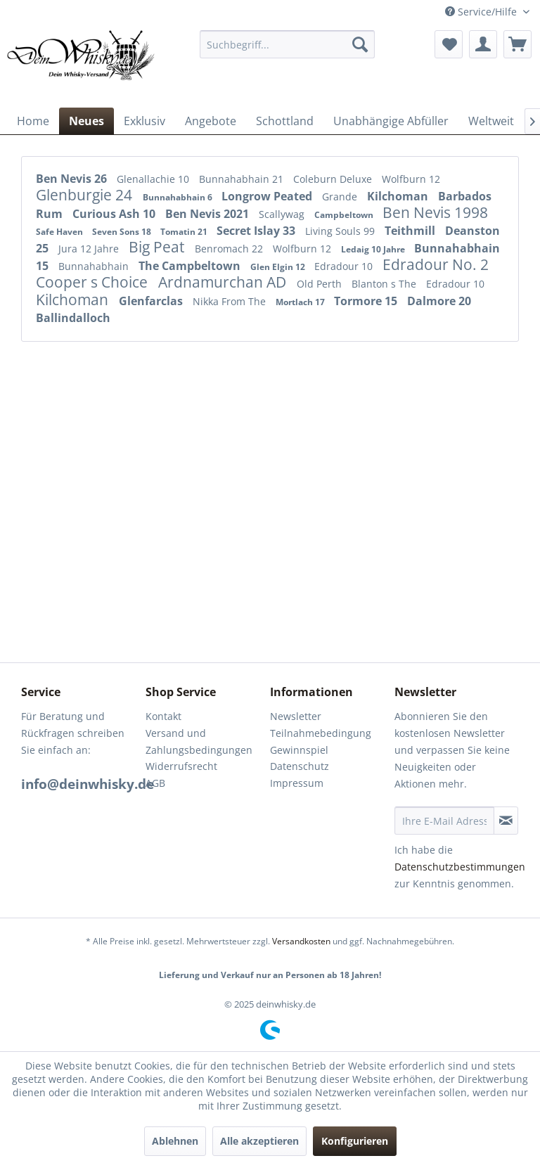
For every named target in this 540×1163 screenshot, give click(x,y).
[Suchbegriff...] (287, 44)
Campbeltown (344, 215)
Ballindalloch (73, 318)
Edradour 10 (344, 266)
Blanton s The (385, 283)
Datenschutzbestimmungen (459, 866)
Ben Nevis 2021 (208, 213)
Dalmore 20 (439, 301)
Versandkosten (301, 941)
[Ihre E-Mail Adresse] (444, 821)
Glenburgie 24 (86, 195)
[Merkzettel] (449, 44)
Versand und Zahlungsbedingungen (199, 741)
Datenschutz (299, 766)
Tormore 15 (367, 301)
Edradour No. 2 (435, 264)
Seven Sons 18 (122, 232)
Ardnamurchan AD (224, 282)
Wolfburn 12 (411, 179)
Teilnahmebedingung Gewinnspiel (320, 741)
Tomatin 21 (185, 232)
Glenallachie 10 (154, 179)
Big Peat (158, 247)
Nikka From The (231, 301)
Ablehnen (175, 1141)
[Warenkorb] (517, 44)
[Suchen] (360, 44)
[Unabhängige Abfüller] (390, 121)
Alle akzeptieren (259, 1141)
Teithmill (411, 230)
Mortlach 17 (301, 302)
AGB (155, 783)
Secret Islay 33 (257, 230)
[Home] (33, 121)
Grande (341, 196)
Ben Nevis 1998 (435, 212)
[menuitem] (287, 44)
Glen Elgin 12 (278, 267)
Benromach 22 (230, 248)
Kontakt (163, 716)
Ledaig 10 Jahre (374, 249)
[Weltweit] (491, 121)
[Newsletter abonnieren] (506, 821)
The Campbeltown (191, 266)
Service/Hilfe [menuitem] (482, 11)
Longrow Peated (268, 196)
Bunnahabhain (94, 266)
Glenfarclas (152, 301)
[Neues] (86, 121)
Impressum (296, 783)
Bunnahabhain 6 (178, 197)
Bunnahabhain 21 (242, 179)
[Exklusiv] (144, 121)
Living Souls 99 (341, 231)
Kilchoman (399, 196)
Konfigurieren (354, 1141)
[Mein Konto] (483, 44)
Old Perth (321, 283)
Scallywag (283, 214)
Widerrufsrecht (181, 766)
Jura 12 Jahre (90, 248)
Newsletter (295, 716)
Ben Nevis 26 (73, 178)
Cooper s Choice (93, 282)
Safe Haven (60, 232)
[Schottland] (284, 121)
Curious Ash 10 (115, 213)
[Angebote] (210, 121)
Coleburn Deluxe (334, 179)
